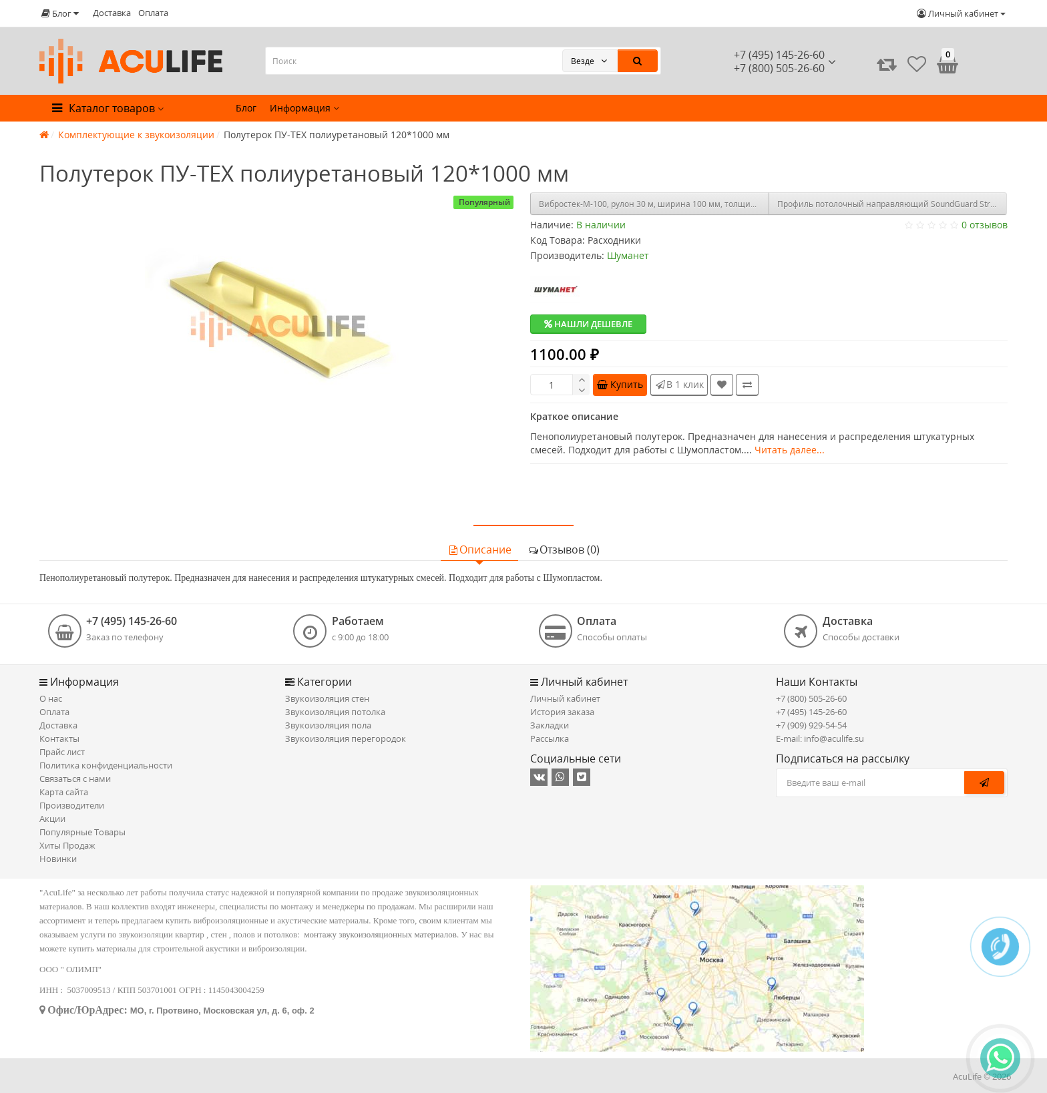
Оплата (153, 13)
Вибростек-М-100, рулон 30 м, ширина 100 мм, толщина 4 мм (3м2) (654, 204)
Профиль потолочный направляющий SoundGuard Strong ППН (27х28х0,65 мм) (892, 204)
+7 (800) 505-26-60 (811, 698)
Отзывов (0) (564, 549)
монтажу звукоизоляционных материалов (380, 934)
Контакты (59, 738)
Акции (52, 819)
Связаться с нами (75, 779)
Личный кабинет (565, 698)
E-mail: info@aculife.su (820, 738)
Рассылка (549, 738)
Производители (71, 805)
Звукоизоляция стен (327, 698)
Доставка (112, 13)
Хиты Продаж (67, 845)
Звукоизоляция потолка (335, 712)
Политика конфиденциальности (105, 765)
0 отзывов (985, 224)
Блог (246, 107)
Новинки (58, 859)
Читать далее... (790, 449)
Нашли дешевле (588, 324)
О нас (50, 698)
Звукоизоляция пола (328, 725)
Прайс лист (62, 752)
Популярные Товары (82, 832)
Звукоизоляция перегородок (345, 738)
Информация (304, 107)
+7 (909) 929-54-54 (811, 725)
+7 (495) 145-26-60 (779, 54)
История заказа (562, 712)
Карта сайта (63, 792)
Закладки (549, 725)
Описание (479, 549)
